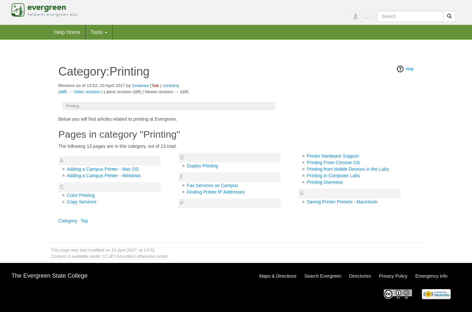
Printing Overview (325, 182)
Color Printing (81, 195)
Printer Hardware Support (333, 156)
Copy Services (81, 201)
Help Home (67, 32)
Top (84, 220)
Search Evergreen (322, 276)
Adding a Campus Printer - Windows (104, 175)
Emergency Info (431, 276)
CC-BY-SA (112, 256)
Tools (99, 32)
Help (409, 69)
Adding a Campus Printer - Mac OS (103, 169)
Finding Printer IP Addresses (216, 192)
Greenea (140, 85)
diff (62, 91)
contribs (170, 85)
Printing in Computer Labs (333, 175)
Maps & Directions (278, 276)
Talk (155, 85)
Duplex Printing (202, 165)
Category (67, 220)
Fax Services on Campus (212, 185)
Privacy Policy (393, 276)
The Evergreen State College (49, 275)
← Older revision (84, 91)
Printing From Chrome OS (333, 162)
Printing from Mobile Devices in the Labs (348, 169)
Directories (360, 276)
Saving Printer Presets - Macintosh (342, 201)
